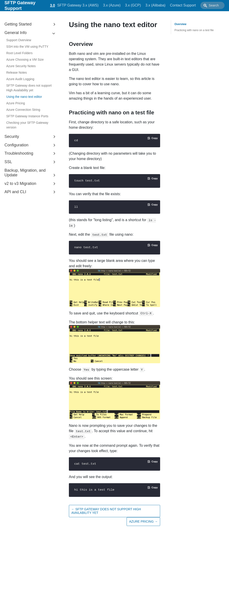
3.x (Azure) (112, 5)
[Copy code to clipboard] (152, 138)
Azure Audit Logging (20, 79)
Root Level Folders (19, 53)
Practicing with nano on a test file (194, 30)
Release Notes (16, 72)
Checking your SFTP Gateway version (27, 125)
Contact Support (183, 5)
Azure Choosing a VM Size (25, 59)
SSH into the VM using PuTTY (27, 46)
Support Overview (18, 40)
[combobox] (212, 5)
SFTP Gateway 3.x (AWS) (78, 5)
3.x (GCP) (133, 5)
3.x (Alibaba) (155, 5)
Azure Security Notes (21, 66)
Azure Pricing (15, 103)
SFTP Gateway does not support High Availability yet (29, 88)
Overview (180, 24)
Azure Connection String (23, 109)
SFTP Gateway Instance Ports (27, 116)
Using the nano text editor (24, 96)
